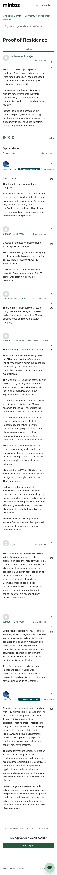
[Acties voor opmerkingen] (51, 179)
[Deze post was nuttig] (51, 57)
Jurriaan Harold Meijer (21, 56)
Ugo (12, 544)
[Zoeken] (28, 26)
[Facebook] (4, 137)
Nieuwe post (28, 845)
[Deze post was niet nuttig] (51, 67)
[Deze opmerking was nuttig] (51, 164)
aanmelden (16, 828)
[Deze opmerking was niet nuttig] (51, 173)
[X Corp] (8, 137)
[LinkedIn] (13, 137)
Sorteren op (47, 153)
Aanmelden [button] (45, 5)
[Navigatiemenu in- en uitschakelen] (37, 5)
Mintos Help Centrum (12, 16)
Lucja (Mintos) (10, 169)
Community (30, 16)
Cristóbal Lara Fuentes (14, 298)
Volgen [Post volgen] (29, 49)
